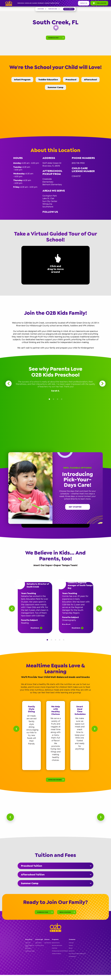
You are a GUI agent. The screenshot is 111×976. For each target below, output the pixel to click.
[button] (101, 453)
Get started (77, 507)
